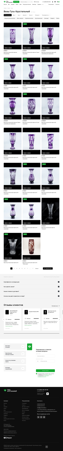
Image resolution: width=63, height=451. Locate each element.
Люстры (5, 403)
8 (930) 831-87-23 (41, 405)
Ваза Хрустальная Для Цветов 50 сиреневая (30, 158)
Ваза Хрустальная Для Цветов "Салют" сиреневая (31, 53)
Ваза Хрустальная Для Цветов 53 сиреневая (49, 88)
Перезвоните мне (40, 391)
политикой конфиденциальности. (43, 376)
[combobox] (38, 361)
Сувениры (6, 413)
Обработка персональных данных (10, 432)
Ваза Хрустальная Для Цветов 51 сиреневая (11, 158)
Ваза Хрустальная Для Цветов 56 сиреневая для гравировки (49, 53)
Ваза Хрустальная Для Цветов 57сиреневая (10, 53)
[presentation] (44, 368)
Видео (23, 413)
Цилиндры (46, 18)
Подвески (6, 415)
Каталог (8, 8)
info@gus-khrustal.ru (41, 407)
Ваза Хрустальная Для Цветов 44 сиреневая (30, 228)
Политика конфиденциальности (10, 430)
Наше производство (26, 418)
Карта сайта (6, 429)
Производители (25, 408)
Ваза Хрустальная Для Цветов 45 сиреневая (11, 228)
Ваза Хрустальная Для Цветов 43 (11, 262)
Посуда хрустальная (8, 411)
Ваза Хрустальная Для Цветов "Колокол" (48, 228)
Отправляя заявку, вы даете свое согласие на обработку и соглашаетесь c (46, 375)
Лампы (5, 408)
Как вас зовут (38, 353)
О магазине (24, 403)
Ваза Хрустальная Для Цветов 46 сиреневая (49, 193)
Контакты (57, 4)
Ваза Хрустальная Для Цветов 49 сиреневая (49, 158)
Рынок (5, 420)
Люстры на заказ (25, 417)
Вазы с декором (20, 18)
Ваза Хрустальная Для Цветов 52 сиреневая (49, 123)
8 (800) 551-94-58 (41, 404)
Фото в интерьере (25, 410)
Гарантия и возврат (26, 415)
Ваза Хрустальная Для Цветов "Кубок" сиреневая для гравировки (12, 123)
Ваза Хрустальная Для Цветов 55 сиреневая (11, 88)
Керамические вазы (29, 18)
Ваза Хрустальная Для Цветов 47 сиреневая (30, 193)
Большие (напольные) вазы (10, 18)
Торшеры (5, 406)
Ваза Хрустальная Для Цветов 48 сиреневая (11, 193)
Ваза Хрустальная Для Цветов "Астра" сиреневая (31, 123)
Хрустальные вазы (38, 18)
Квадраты (52, 18)
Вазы (5, 410)
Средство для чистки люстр (9, 418)
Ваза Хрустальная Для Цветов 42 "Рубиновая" (30, 263)
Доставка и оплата (25, 406)
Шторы (5, 417)
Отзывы (23, 411)
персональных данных (47, 374)
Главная (5, 8)
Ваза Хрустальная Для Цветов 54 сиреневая (30, 88)
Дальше (36, 268)
